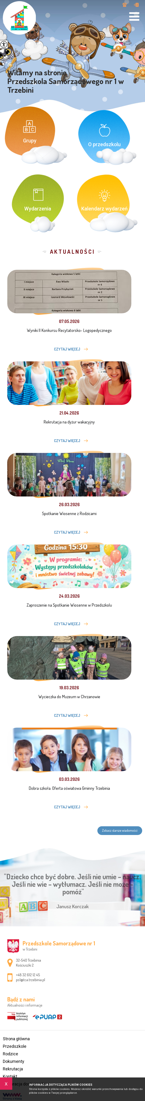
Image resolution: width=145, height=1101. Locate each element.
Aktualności (72, 251)
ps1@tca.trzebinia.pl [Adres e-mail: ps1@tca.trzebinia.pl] (30, 979)
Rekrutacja (13, 1068)
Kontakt (10, 1076)
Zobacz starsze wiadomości (119, 830)
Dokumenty (13, 1061)
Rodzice (10, 1053)
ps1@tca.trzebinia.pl (136, 5)
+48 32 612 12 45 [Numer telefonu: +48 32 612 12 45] (28, 974)
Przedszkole (14, 1046)
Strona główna (16, 1038)
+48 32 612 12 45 (125, 5)
